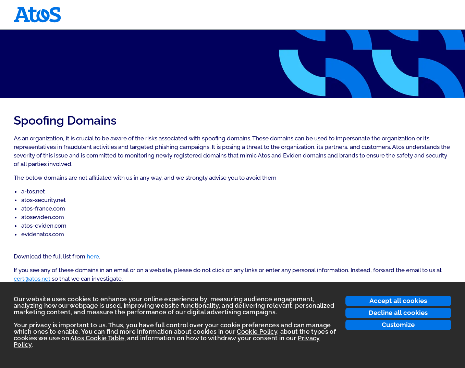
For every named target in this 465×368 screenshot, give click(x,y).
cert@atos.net (32, 278)
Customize (398, 324)
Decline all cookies (398, 312)
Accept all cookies (398, 300)
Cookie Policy (257, 331)
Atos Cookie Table (97, 338)
